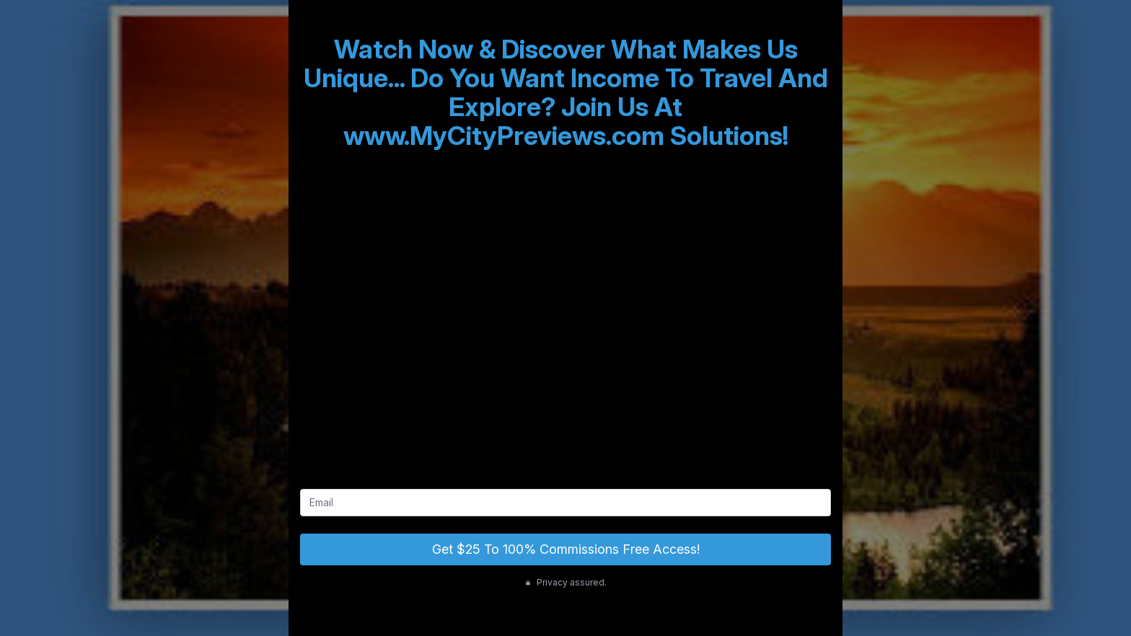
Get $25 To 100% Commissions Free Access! (566, 549)
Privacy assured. (566, 582)
